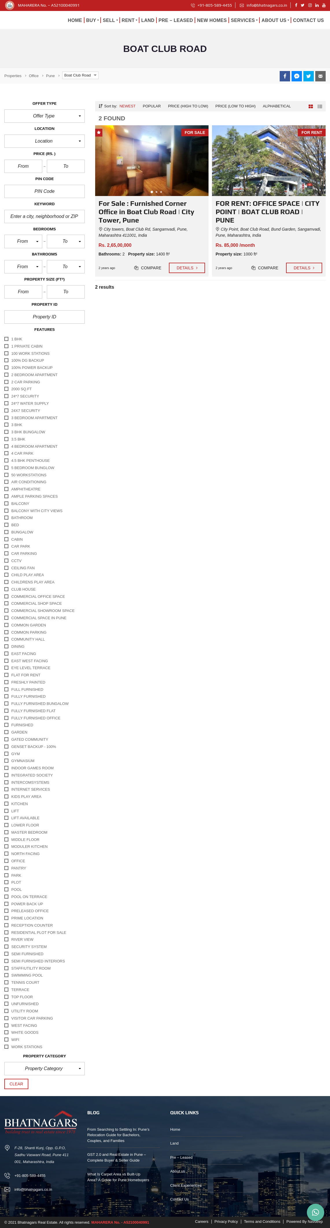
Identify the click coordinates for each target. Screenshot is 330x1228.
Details (186, 268)
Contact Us (179, 1199)
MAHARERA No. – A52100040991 (49, 5)
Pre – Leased (181, 1157)
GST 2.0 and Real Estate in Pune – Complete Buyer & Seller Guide (116, 1157)
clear (16, 1084)
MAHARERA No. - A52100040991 (120, 1222)
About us (177, 1171)
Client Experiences (186, 1185)
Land (174, 1143)
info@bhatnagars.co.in (263, 5)
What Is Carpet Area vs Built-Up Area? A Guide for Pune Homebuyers (118, 1177)
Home (175, 1129)
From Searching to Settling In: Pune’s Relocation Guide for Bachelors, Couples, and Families (118, 1135)
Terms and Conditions (262, 1221)
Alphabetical (277, 106)
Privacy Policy (226, 1221)
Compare (148, 268)
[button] (44, 116)
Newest (127, 106)
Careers (201, 1221)
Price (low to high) (235, 106)
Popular (152, 106)
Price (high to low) (188, 106)
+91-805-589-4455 (211, 5)
